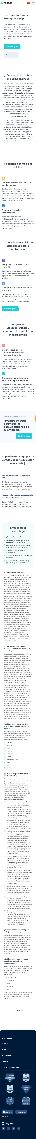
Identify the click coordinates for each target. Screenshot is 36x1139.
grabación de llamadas (12, 127)
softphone (10, 828)
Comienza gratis (12, 47)
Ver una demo (11, 55)
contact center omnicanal (23, 95)
